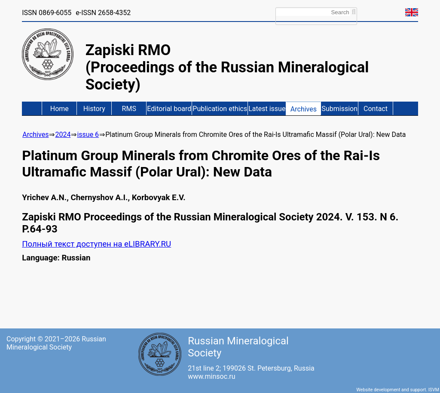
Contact (376, 109)
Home (59, 109)
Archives (303, 109)
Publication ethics (219, 109)
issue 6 (88, 134)
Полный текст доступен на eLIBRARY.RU (96, 244)
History (94, 109)
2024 (62, 134)
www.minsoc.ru (211, 376)
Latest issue (266, 109)
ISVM (433, 390)
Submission (339, 109)
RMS (129, 109)
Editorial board (169, 109)
